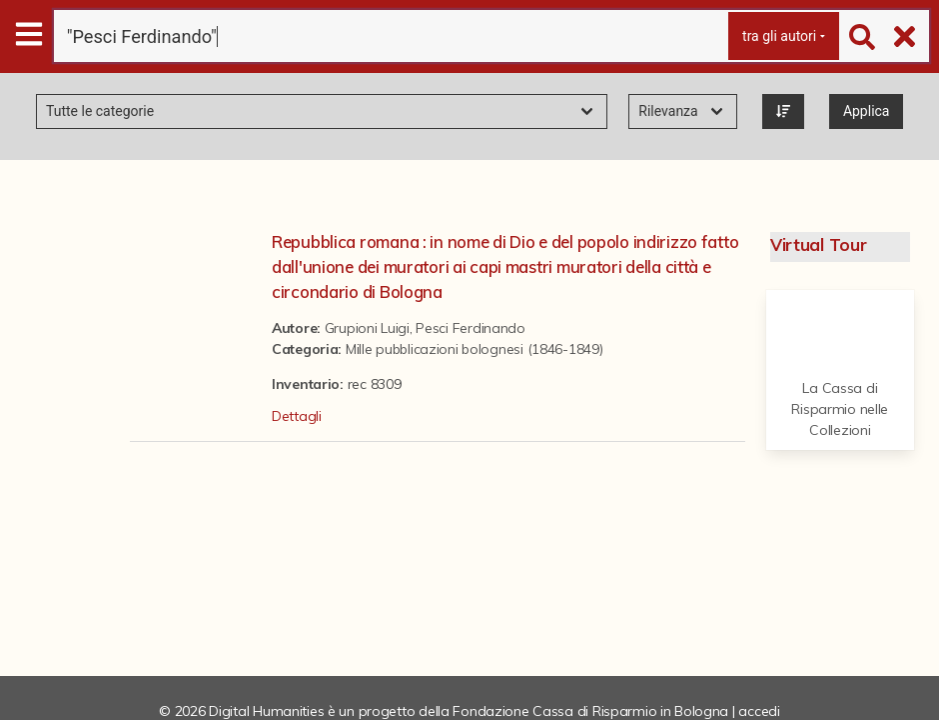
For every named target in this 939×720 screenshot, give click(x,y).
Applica (866, 111)
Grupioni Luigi (367, 328)
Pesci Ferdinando (470, 328)
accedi (758, 711)
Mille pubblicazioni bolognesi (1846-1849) (474, 349)
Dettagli (297, 416)
